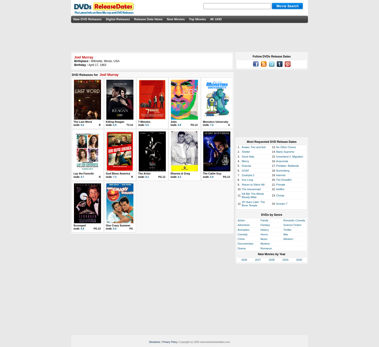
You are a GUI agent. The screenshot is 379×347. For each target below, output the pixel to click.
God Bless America (118, 173)
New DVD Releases (87, 19)
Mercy (245, 161)
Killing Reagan (115, 121)
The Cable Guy (212, 173)
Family (264, 220)
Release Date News (148, 19)
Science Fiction (292, 225)
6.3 (179, 177)
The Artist (144, 173)
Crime (241, 239)
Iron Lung (247, 179)
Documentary (245, 243)
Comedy (243, 234)
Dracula (246, 165)
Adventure (244, 225)
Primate (280, 184)
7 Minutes (144, 121)
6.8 (82, 228)
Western (288, 239)
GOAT (245, 170)
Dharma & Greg (180, 173)
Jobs (173, 121)
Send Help (248, 156)
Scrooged (79, 225)
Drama (242, 248)
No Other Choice (286, 147)
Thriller (287, 229)
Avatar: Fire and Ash (254, 147)
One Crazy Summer (118, 225)
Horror (264, 234)
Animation (243, 229)
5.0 (147, 125)
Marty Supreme (285, 151)
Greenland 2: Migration (289, 156)
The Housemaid (251, 189)
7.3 (115, 177)
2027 (258, 259)
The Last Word (82, 121)
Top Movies (197, 19)
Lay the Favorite (83, 173)
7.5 (211, 125)
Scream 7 (281, 203)
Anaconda (282, 161)
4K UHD (216, 19)
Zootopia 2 (248, 175)
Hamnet (280, 175)
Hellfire (280, 189)
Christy (280, 195)
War (285, 234)
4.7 (82, 177)
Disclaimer (154, 342)
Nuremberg (282, 170)
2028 (272, 259)
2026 (244, 259)
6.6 (82, 125)
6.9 (115, 125)
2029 (285, 259)
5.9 (211, 177)
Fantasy (265, 225)
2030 (299, 259)
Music (264, 239)
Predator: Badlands (287, 165)
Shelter (246, 151)
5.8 (179, 125)
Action (241, 220)
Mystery (265, 243)
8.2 (147, 177)
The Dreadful (284, 179)
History (265, 229)
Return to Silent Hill (253, 184)
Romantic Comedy (294, 220)
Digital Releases (118, 19)
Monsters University (215, 121)
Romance (266, 248)
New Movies (176, 19)
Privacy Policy (169, 342)
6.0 (115, 228)
